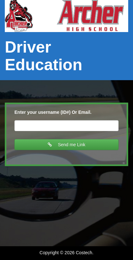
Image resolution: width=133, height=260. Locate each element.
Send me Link (67, 144)
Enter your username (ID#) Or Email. (52, 112)
